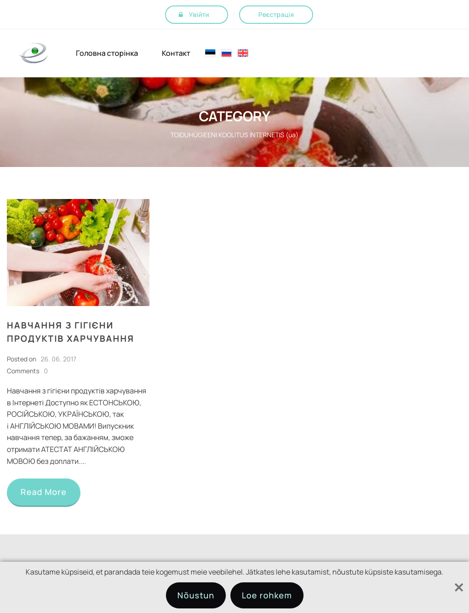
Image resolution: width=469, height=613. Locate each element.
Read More (44, 491)
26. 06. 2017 (58, 359)
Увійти (199, 14)
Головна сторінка (107, 53)
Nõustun (195, 595)
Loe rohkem (267, 595)
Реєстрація (276, 14)
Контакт (176, 53)
